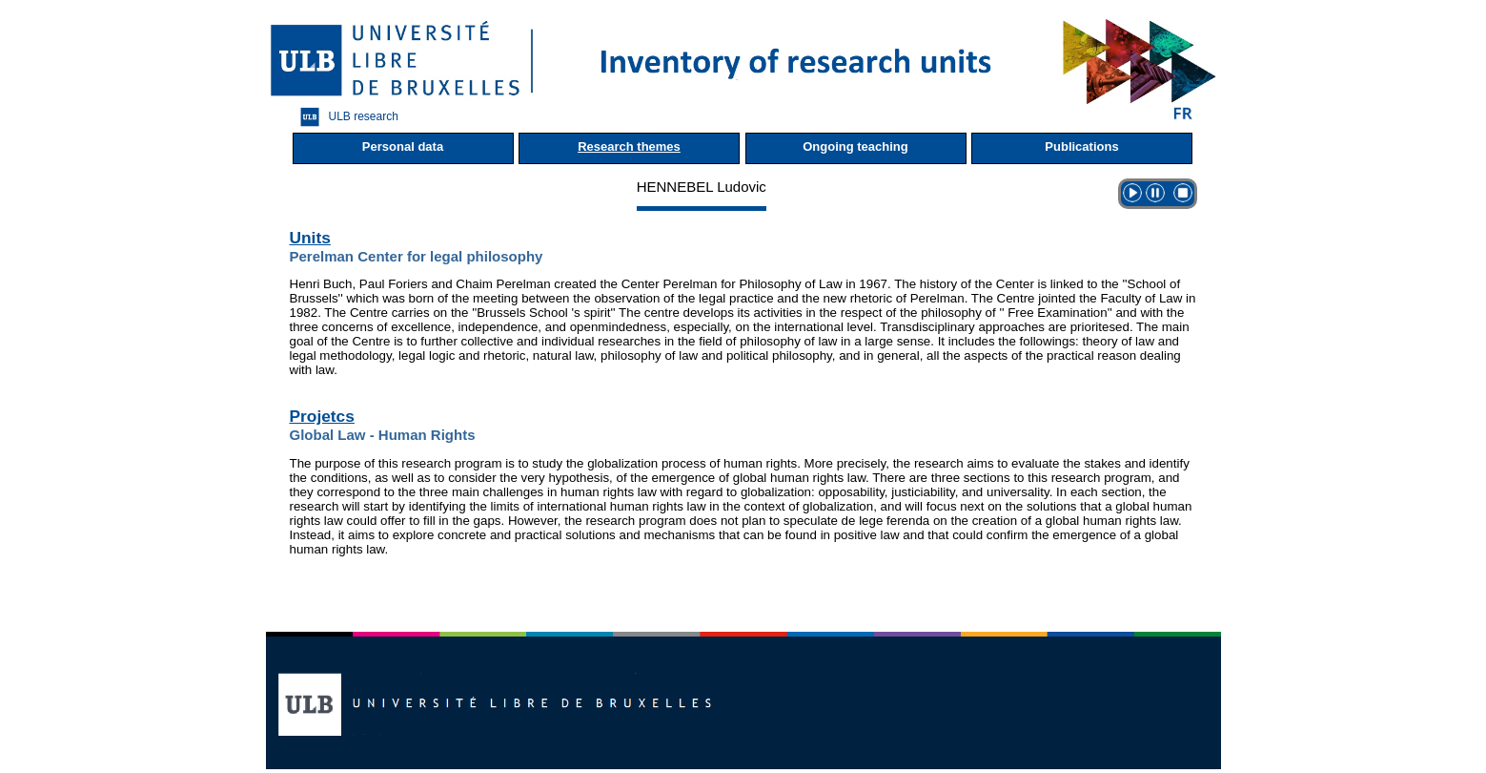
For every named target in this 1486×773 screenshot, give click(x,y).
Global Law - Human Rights (383, 435)
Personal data (402, 146)
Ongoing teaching (855, 146)
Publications (1081, 146)
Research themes (629, 146)
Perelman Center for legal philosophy (416, 256)
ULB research (344, 117)
